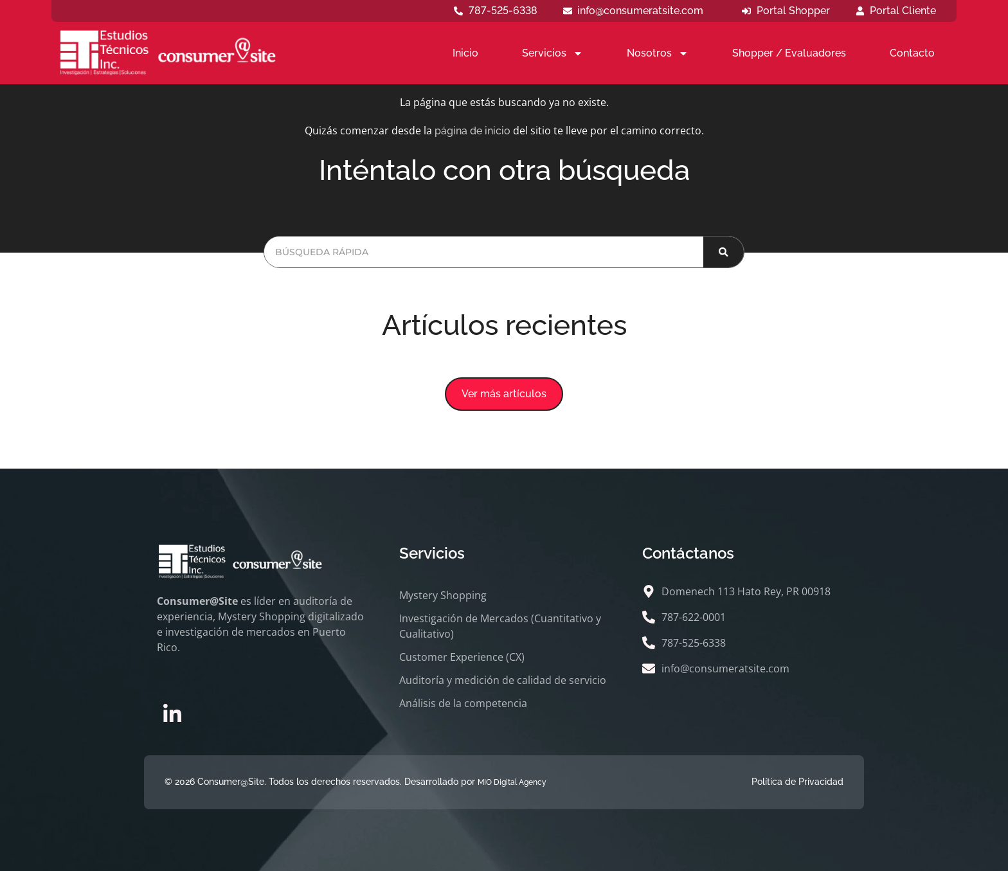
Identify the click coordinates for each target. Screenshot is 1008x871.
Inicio (465, 53)
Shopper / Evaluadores (789, 53)
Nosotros (657, 53)
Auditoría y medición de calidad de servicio (502, 680)
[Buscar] (723, 252)
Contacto (912, 53)
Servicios (552, 53)
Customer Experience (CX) (462, 657)
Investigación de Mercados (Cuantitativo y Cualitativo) (500, 626)
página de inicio (472, 131)
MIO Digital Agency (512, 782)
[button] (504, 394)
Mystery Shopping (443, 595)
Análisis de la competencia (463, 703)
